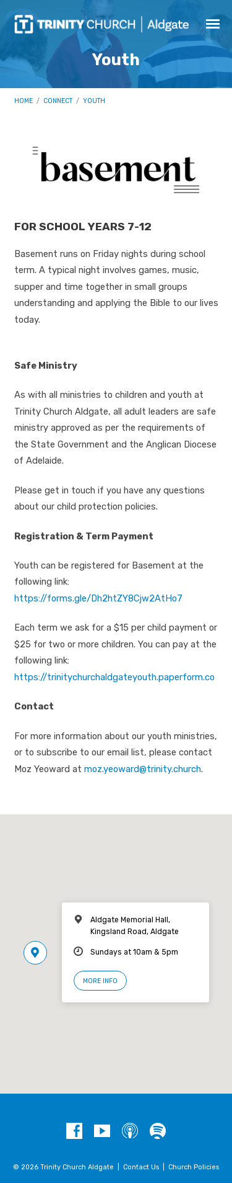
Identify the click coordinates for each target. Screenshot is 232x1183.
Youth (94, 101)
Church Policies (193, 1167)
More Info (100, 981)
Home (23, 101)
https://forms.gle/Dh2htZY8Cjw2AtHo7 (98, 598)
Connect (57, 101)
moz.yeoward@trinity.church (142, 769)
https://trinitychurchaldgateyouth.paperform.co (114, 677)
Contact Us (141, 1167)
